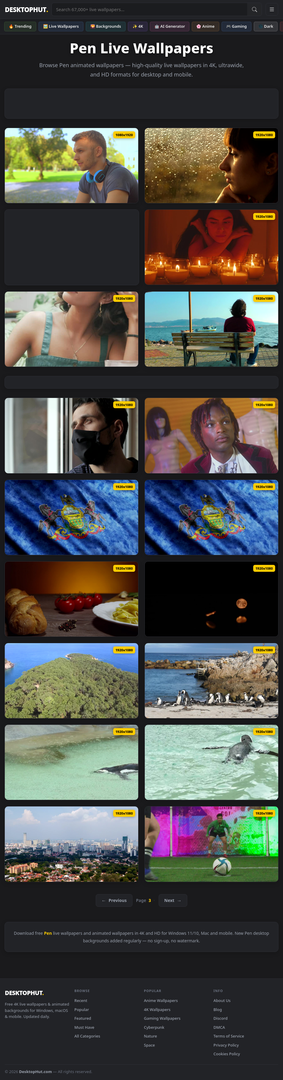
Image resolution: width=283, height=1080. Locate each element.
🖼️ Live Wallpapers (61, 26)
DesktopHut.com (35, 1071)
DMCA (219, 1027)
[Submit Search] (254, 9)
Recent (80, 1000)
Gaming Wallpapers (162, 1018)
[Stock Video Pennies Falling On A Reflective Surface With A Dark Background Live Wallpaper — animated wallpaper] (211, 599)
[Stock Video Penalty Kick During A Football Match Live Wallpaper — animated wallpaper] (211, 844)
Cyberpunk (154, 1027)
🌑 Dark (265, 26)
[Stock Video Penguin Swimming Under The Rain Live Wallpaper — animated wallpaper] (71, 762)
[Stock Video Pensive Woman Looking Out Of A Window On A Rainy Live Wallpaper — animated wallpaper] (211, 165)
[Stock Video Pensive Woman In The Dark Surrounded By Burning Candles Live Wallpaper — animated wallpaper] (211, 247)
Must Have (84, 1027)
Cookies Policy (226, 1054)
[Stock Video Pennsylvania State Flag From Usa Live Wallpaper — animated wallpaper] (211, 517)
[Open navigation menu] (272, 9)
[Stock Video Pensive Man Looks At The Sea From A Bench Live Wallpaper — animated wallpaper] (211, 329)
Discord (220, 1018)
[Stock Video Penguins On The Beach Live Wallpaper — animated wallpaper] (211, 680)
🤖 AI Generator (169, 26)
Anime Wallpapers (161, 1000)
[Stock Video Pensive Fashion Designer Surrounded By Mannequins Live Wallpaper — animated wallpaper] (211, 435)
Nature (150, 1036)
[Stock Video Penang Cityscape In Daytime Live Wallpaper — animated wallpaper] (71, 844)
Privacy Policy (226, 1045)
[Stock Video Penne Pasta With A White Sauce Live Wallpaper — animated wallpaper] (71, 599)
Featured (82, 1018)
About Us (222, 1000)
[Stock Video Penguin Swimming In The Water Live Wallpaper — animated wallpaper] (211, 762)
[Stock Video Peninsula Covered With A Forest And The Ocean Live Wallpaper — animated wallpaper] (71, 680)
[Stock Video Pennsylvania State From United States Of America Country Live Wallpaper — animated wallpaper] (71, 517)
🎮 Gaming (236, 26)
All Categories (87, 1036)
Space (149, 1045)
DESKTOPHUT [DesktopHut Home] (26, 9)
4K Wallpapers (157, 1009)
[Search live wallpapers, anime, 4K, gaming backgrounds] (149, 9)
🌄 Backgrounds (105, 26)
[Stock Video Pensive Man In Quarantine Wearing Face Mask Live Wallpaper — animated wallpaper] (71, 435)
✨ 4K (137, 26)
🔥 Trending (20, 26)
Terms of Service (228, 1036)
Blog (217, 1009)
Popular (81, 1009)
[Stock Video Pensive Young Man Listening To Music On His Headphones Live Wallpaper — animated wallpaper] (71, 165)
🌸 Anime (205, 26)
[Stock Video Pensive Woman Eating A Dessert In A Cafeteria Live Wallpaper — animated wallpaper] (71, 329)
